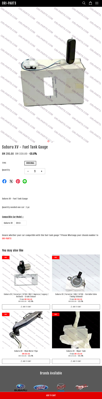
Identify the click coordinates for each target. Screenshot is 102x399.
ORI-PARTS (9, 3)
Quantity (6, 170)
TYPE (4, 163)
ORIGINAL (30, 163)
